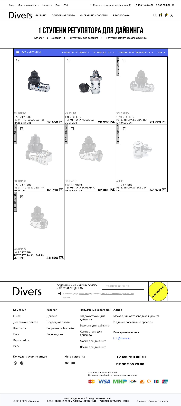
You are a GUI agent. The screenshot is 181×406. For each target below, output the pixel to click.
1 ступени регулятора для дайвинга (126, 38)
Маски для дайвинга (93, 341)
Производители (104, 52)
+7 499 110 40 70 (131, 357)
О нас (12, 5)
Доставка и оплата (28, 5)
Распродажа (121, 15)
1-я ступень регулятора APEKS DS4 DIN (131, 187)
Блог (58, 5)
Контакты (47, 5)
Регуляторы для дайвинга (83, 38)
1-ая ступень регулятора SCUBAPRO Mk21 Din (29, 187)
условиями (84, 293)
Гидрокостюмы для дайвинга (92, 317)
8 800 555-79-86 (165, 5)
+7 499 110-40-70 (143, 5)
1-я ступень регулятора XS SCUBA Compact (79, 119)
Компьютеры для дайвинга (91, 333)
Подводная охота (63, 15)
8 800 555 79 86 (130, 364)
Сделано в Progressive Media (152, 401)
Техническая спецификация (136, 52)
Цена (161, 52)
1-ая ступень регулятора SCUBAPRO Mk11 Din (29, 255)
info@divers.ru (121, 338)
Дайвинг (40, 15)
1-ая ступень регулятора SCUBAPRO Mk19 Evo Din (131, 119)
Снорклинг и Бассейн (94, 15)
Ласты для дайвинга (93, 347)
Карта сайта (21, 340)
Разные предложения (76, 52)
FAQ (66, 5)
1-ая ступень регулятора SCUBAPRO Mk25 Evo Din (29, 119)
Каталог (39, 38)
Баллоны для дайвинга (95, 325)
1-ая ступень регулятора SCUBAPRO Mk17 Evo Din (80, 187)
